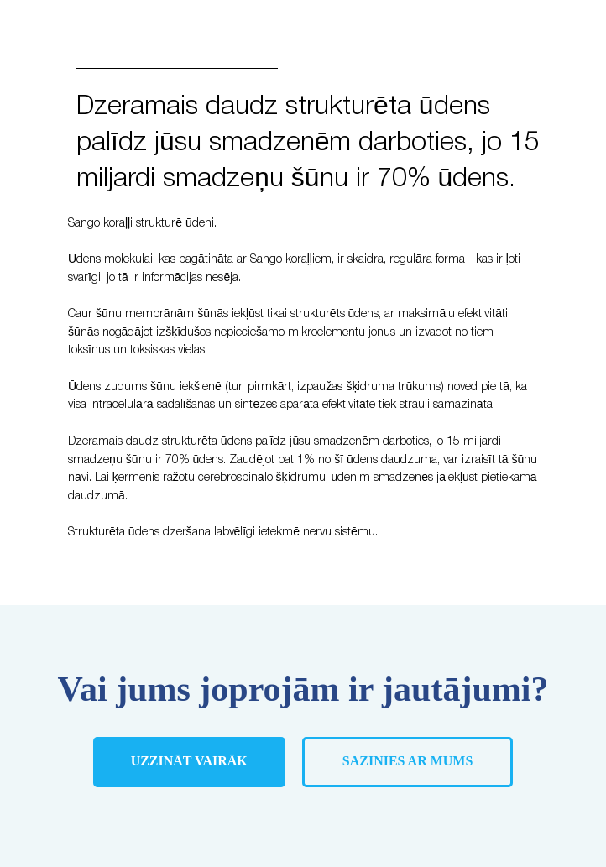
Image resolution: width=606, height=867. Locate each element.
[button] (408, 762)
